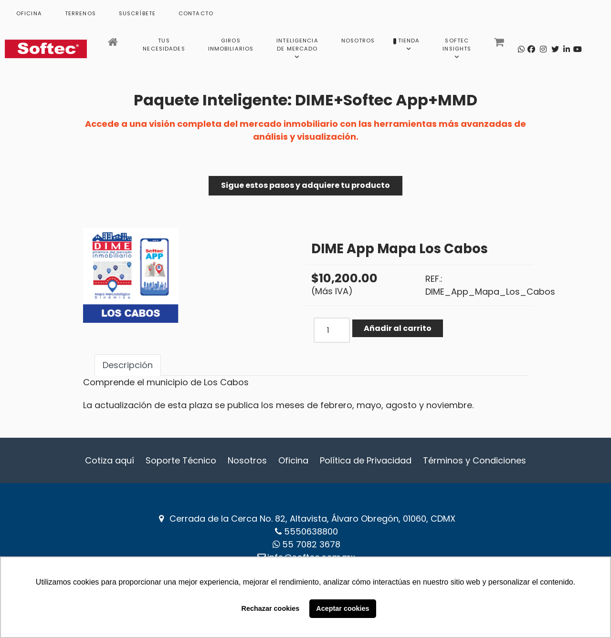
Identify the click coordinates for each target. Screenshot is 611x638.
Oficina (293, 460)
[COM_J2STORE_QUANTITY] (332, 330)
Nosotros (247, 460)
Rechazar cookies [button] (271, 608)
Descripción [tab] (128, 365)
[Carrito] (500, 45)
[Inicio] (113, 45)
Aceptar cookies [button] (342, 608)
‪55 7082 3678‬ (311, 544)
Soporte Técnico (181, 460)
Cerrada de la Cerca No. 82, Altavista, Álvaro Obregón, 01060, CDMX (312, 519)
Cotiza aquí (109, 460)
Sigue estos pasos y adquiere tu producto (305, 185)
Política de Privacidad (365, 460)
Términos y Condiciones (474, 460)
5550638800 (311, 531)
